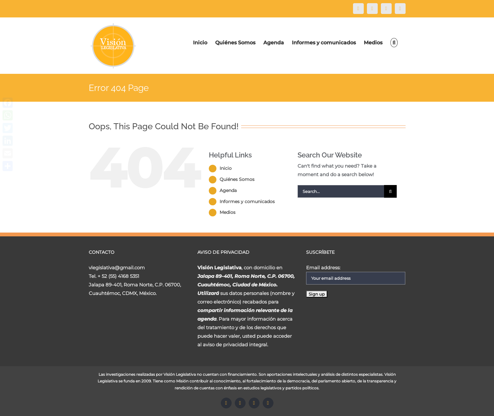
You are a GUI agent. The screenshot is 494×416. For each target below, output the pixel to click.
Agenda (228, 190)
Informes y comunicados (247, 201)
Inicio (226, 168)
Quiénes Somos (237, 179)
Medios (227, 212)
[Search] (393, 42)
